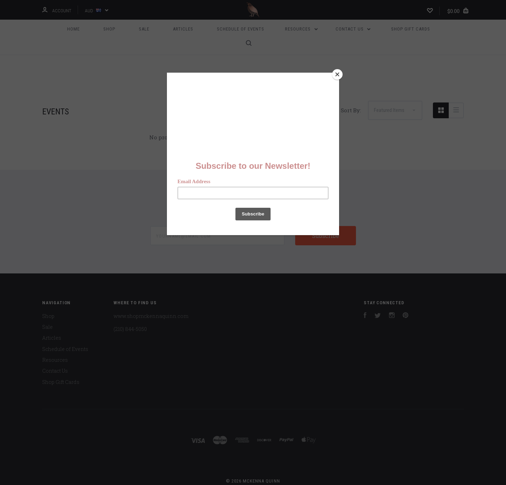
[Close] (337, 74)
